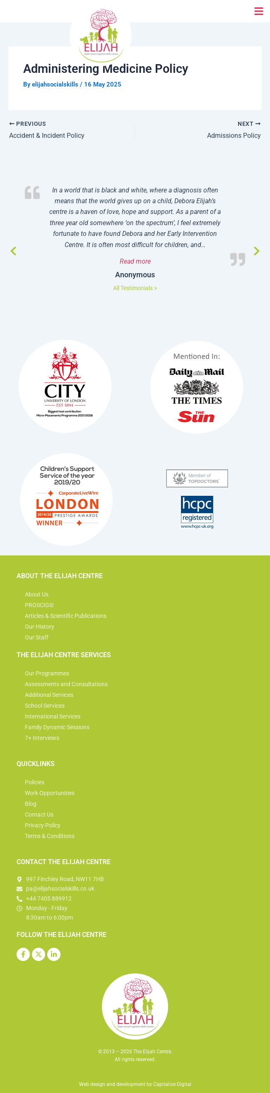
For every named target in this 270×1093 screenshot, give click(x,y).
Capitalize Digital (172, 1084)
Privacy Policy (42, 825)
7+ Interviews (42, 738)
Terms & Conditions (50, 836)
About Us (36, 594)
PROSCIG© (39, 605)
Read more (159, 260)
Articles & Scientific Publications (65, 616)
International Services (52, 716)
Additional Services (49, 695)
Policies (34, 782)
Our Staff (36, 637)
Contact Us (39, 814)
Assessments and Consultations (66, 684)
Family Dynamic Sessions (57, 727)
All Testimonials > (135, 288)
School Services (45, 705)
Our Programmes (47, 673)
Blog (30, 803)
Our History (39, 626)
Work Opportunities (50, 793)
